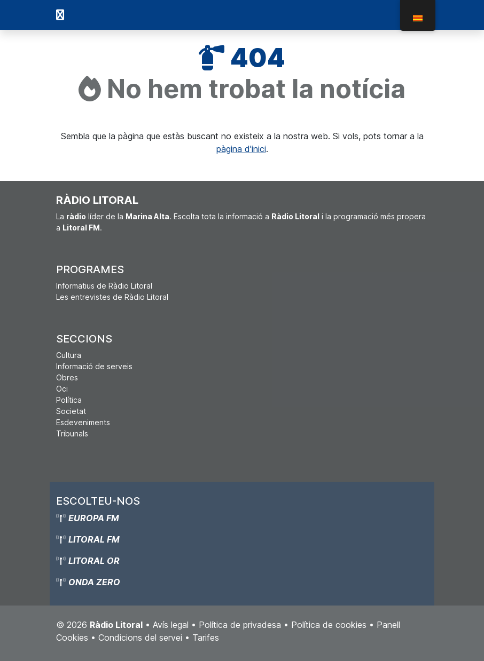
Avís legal (171, 624)
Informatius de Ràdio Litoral (104, 285)
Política (69, 399)
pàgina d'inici (241, 149)
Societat (71, 411)
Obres (67, 377)
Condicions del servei (140, 637)
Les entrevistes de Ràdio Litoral (112, 296)
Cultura (68, 355)
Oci (62, 388)
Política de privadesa (240, 624)
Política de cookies (328, 624)
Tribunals (72, 433)
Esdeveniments (83, 422)
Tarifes (205, 637)
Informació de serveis (94, 366)
